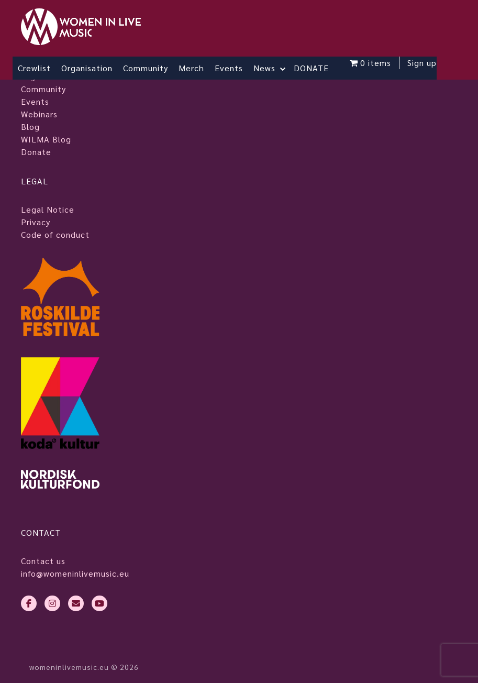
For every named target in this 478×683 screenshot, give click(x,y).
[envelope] (76, 603)
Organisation (87, 67)
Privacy (35, 221)
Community (145, 67)
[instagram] (52, 603)
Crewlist (34, 67)
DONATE (311, 67)
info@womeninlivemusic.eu (75, 573)
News (264, 67)
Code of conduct (55, 234)
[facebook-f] (29, 603)
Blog (30, 126)
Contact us (43, 560)
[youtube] (99, 603)
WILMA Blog (46, 139)
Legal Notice (47, 209)
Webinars (39, 113)
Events (229, 67)
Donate (36, 151)
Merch (191, 67)
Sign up (422, 62)
